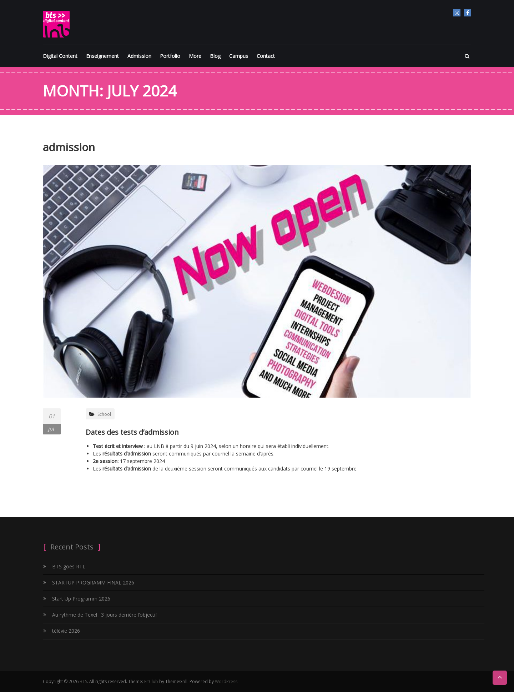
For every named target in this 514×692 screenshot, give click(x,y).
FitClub (151, 681)
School (104, 414)
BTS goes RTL (68, 566)
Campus (238, 56)
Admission (139, 56)
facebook (467, 12)
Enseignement (102, 56)
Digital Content (60, 56)
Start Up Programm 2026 (81, 598)
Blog (215, 56)
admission (69, 147)
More (195, 56)
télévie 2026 (66, 630)
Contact (266, 56)
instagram (456, 12)
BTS (83, 681)
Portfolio (170, 56)
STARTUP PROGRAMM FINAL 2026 (93, 582)
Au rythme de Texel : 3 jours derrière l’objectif (104, 614)
